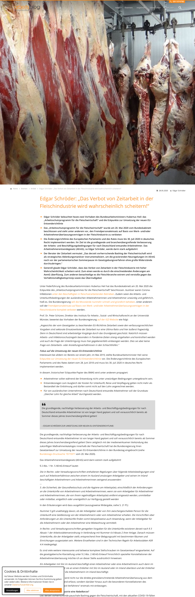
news (118, 7)
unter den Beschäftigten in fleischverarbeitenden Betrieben (83, 293)
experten (141, 7)
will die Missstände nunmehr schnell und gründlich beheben (103, 301)
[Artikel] (33, 188)
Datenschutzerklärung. (23, 584)
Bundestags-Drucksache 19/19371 (57, 453)
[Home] (15, 188)
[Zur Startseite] (27, 8)
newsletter (155, 7)
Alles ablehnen (32, 590)
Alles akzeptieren (52, 590)
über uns (169, 7)
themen (129, 7)
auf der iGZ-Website (107, 319)
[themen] (24, 188)
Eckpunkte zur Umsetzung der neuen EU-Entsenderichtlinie (70, 358)
